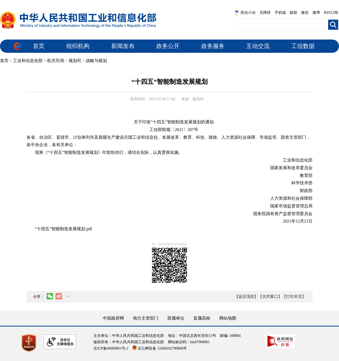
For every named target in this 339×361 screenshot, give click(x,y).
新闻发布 (123, 46)
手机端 (280, 13)
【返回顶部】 (246, 296)
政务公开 (168, 46)
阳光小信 (245, 12)
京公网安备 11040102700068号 (159, 348)
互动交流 (258, 46)
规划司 (75, 60)
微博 (316, 13)
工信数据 (303, 46)
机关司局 (55, 60)
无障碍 (265, 13)
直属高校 (201, 318)
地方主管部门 (145, 318)
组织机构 (78, 46)
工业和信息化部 (28, 60)
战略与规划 (96, 60)
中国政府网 (113, 318)
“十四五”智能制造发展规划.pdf (63, 229)
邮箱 (293, 13)
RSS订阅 (331, 13)
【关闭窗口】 (270, 296)
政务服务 (213, 46)
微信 (305, 13)
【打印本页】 (294, 296)
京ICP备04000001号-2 (110, 348)
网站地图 (227, 318)
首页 (38, 46)
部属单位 (175, 318)
